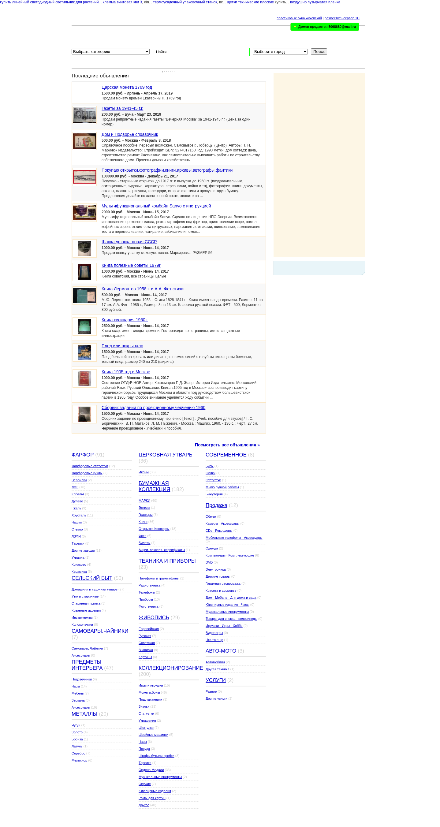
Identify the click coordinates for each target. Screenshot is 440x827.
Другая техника (217, 669)
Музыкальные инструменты (160, 777)
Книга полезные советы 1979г (131, 265)
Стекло (77, 529)
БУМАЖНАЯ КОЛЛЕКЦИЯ (154, 486)
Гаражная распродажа (223, 583)
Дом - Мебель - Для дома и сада (231, 597)
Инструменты (82, 617)
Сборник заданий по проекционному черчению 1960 (153, 407)
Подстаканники (150, 699)
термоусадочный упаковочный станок (185, 2)
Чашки (77, 522)
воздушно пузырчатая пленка (315, 2)
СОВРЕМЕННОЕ (226, 455)
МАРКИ (144, 500)
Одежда (212, 548)
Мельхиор (79, 760)
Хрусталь (79, 515)
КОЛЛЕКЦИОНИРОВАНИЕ (171, 668)
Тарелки (78, 543)
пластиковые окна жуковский (299, 18)
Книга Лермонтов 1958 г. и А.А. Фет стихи (143, 288)
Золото (77, 732)
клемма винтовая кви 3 (122, 2)
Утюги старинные (85, 596)
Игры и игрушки (151, 685)
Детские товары (218, 576)
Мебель (78, 693)
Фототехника (148, 606)
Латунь (77, 746)
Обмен (211, 516)
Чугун (76, 725)
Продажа (216, 505)
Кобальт (78, 494)
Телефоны (147, 592)
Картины (145, 657)
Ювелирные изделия (155, 791)
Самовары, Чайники (87, 648)
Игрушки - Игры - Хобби (224, 626)
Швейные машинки (153, 734)
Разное (211, 691)
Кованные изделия (86, 610)
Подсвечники (82, 679)
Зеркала (78, 700)
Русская (145, 636)
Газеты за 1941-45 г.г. (122, 108)
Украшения (147, 720)
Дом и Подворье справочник (130, 134)
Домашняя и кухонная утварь (94, 589)
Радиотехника (149, 585)
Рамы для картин (152, 798)
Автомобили (215, 662)
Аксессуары (81, 655)
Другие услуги (216, 698)
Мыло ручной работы (222, 487)
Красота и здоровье (221, 590)
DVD (209, 562)
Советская (147, 643)
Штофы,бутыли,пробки (156, 756)
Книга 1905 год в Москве (126, 371)
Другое (144, 805)
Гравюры (146, 514)
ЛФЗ (75, 487)
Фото (142, 536)
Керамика (79, 571)
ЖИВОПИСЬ (154, 617)
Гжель (76, 508)
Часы (76, 686)
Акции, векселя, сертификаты (162, 550)
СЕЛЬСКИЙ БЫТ (92, 578)
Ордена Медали (151, 770)
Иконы (144, 472)
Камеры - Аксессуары (222, 523)
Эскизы (144, 507)
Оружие (145, 784)
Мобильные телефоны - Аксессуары (234, 537)
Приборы (146, 599)
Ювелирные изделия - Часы (227, 604)
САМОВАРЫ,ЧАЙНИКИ (100, 631)
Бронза (77, 739)
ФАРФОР (83, 455)
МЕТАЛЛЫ (84, 714)
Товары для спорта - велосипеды (231, 618)
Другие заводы (83, 550)
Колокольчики (82, 624)
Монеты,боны (149, 692)
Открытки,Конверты (154, 529)
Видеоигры (214, 633)
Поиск (319, 51)
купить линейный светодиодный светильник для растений (49, 2)
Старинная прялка (86, 603)
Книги (143, 521)
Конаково (79, 564)
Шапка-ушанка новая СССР (129, 241)
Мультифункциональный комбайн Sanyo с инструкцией (156, 205)
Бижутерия (214, 494)
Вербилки (79, 480)
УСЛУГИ (216, 680)
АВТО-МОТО (221, 651)
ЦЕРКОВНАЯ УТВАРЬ (165, 455)
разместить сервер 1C (342, 18)
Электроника (216, 569)
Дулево (77, 501)
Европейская (149, 629)
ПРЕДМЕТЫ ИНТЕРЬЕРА (87, 665)
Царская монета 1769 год (127, 87)
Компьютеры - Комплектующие (230, 555)
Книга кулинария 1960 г (125, 319)
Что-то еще (214, 640)
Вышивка (146, 650)
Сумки (210, 473)
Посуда (144, 749)
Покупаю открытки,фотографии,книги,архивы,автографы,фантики (167, 170)
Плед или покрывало (122, 345)
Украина (78, 557)
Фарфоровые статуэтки (90, 466)
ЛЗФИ (76, 536)
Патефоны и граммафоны (159, 578)
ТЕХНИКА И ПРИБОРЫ (167, 561)
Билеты (144, 543)
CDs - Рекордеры (219, 530)
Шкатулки (146, 727)
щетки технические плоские (250, 2)
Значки (144, 706)
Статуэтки (146, 713)
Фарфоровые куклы (87, 473)
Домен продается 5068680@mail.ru (327, 26)
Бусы (210, 466)
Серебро (78, 753)
